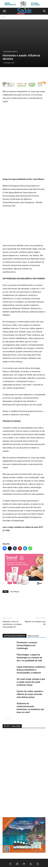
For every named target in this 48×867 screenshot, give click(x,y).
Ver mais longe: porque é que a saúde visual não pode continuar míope (31, 661)
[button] (4, 11)
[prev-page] (4, 697)
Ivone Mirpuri (14, 571)
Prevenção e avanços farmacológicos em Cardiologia (27, 624)
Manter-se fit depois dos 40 (35, 602)
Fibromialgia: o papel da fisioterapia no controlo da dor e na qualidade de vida (29, 637)
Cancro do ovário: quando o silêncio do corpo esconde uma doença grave (30, 673)
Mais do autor (33, 615)
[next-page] (8, 697)
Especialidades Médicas (10, 31)
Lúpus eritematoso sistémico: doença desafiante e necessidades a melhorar (31, 649)
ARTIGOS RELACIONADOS (14, 615)
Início (3, 17)
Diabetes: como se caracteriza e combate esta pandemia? (12, 603)
